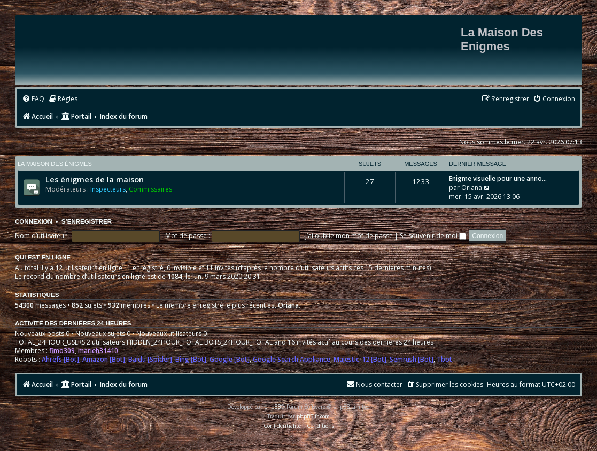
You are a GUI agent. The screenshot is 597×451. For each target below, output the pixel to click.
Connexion (33, 221)
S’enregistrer (86, 221)
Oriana (471, 187)
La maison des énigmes (55, 163)
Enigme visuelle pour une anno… (498, 178)
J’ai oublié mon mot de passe (349, 235)
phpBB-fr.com (313, 416)
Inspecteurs (108, 189)
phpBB (272, 406)
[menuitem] (33, 99)
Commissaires (150, 189)
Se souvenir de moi (433, 235)
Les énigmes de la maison (94, 179)
